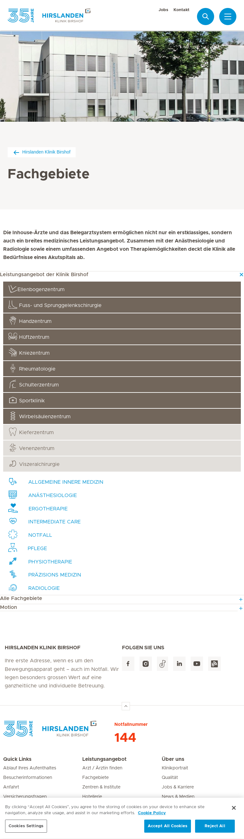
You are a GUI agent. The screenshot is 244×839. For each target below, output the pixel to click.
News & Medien (178, 797)
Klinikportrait (175, 768)
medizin (44, 574)
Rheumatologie (32, 368)
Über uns (173, 759)
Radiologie (34, 587)
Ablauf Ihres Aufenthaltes (29, 768)
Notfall (30, 534)
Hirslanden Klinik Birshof (42, 152)
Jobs (163, 10)
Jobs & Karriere (178, 787)
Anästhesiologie (42, 494)
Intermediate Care (44, 521)
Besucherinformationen (27, 777)
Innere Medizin (55, 481)
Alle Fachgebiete (21, 598)
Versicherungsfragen (25, 797)
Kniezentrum (29, 352)
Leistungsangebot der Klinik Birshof (44, 274)
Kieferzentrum (31, 431)
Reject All (215, 829)
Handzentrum (29, 320)
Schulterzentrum (33, 384)
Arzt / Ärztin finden (102, 768)
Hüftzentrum (28, 336)
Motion (8, 607)
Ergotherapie (38, 508)
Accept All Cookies (167, 829)
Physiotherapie (40, 561)
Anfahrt (11, 787)
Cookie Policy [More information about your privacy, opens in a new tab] (152, 816)
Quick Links (17, 759)
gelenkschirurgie (55, 304)
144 (125, 738)
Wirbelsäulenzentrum (39, 416)
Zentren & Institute (101, 787)
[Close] (234, 810)
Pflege (27, 547)
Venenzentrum (31, 447)
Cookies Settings (26, 829)
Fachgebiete (95, 777)
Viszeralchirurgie (34, 463)
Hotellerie (92, 797)
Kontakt (181, 10)
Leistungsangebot (104, 759)
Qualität (170, 777)
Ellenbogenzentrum (36, 288)
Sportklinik (26, 400)
